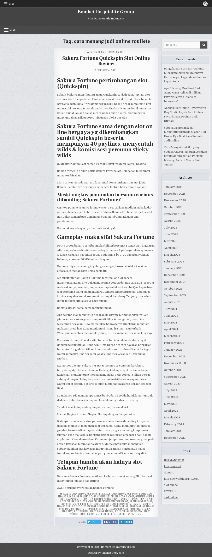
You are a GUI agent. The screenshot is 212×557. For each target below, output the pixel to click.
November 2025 (175, 200)
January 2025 (173, 268)
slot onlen (88, 508)
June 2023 (171, 397)
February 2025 (174, 261)
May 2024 (170, 322)
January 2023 (173, 430)
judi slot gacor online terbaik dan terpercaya (101, 501)
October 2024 (173, 288)
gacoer (130, 496)
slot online (171, 484)
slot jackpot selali (70, 508)
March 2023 (172, 417)
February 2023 (174, 424)
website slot (135, 513)
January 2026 (173, 186)
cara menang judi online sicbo (108, 496)
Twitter (94, 522)
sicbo (75, 503)
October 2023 (173, 369)
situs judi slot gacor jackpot (111, 503)
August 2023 (172, 383)
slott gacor (87, 513)
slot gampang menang (142, 506)
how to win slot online (125, 499)
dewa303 (170, 490)
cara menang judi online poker (129, 493)
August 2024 (172, 302)
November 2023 (175, 363)
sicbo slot (86, 503)
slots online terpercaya (128, 511)
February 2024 (174, 342)
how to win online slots (97, 499)
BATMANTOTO (174, 460)
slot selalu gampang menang (112, 508)
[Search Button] (205, 3)
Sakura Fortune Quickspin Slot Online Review (106, 61)
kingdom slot (172, 466)
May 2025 (170, 241)
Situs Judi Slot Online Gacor (106, 52)
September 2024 (175, 295)
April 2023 (171, 410)
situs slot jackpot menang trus (93, 506)
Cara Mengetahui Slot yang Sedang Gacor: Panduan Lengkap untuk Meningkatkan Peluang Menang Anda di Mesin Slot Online (185, 156)
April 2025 (171, 247)
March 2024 (172, 336)
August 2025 (172, 220)
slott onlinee (119, 513)
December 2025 (175, 193)
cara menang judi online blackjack (91, 493)
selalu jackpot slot (140, 501)
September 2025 (175, 214)
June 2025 (171, 234)
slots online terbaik (101, 511)
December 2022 (175, 437)
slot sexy (67, 511)
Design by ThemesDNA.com (106, 552)
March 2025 (172, 254)
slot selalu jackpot (141, 508)
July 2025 (170, 227)
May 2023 (170, 403)
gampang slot (74, 499)
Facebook (111, 522)
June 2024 (171, 315)
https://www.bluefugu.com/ (181, 478)
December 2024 (174, 275)
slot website (80, 511)
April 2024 (171, 329)
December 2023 (175, 356)
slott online (102, 513)
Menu (11, 4)
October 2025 (173, 207)
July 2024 (170, 308)
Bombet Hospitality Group (106, 12)
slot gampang (121, 506)
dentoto (169, 472)
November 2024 (175, 281)
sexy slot (66, 503)
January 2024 (173, 349)
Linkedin (126, 522)
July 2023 (170, 390)
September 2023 (175, 376)
